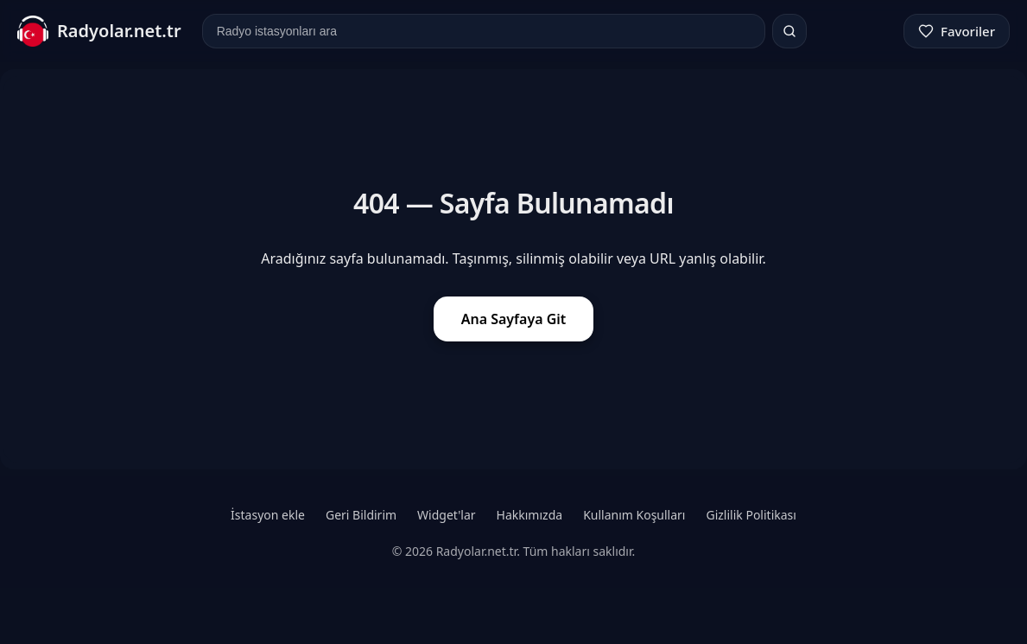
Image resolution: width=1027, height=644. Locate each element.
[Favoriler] (956, 31)
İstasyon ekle (268, 515)
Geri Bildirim (361, 515)
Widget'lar (446, 515)
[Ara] (789, 31)
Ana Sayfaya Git (514, 318)
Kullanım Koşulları (634, 515)
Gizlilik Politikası (751, 515)
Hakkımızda (530, 515)
